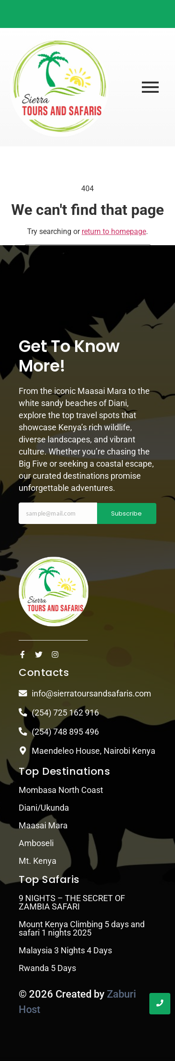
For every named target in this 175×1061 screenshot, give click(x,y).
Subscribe (126, 513)
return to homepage (114, 231)
